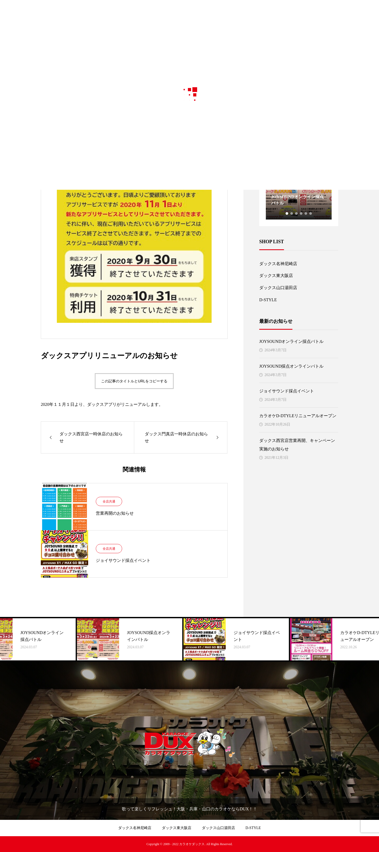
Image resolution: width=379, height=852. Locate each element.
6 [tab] (310, 213)
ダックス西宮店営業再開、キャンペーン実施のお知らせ (297, 444)
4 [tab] (301, 213)
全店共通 (109, 501)
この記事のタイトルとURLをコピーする (134, 381)
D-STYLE (268, 300)
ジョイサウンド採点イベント (286, 391)
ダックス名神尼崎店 (278, 263)
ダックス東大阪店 (276, 275)
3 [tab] (296, 213)
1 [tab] (287, 213)
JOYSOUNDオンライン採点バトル (291, 341)
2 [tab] (291, 213)
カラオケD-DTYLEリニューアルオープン (297, 415)
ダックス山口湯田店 (278, 287)
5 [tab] (306, 213)
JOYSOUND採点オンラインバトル (291, 366)
